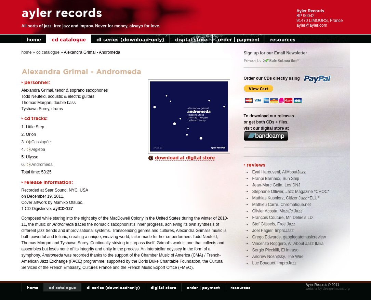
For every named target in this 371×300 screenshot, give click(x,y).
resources (282, 39)
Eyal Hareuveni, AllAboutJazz (279, 172)
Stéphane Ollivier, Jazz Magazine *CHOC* (290, 191)
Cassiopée (41, 142)
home (34, 39)
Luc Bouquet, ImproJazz (274, 263)
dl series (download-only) (130, 39)
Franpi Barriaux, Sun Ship (275, 178)
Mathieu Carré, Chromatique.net (281, 204)
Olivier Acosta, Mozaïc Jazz (277, 211)
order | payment (239, 39)
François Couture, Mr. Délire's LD (282, 217)
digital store (191, 39)
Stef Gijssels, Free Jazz (273, 224)
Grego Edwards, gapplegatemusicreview (289, 237)
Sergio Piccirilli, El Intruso (275, 250)
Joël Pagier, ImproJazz (273, 230)
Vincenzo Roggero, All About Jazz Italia (288, 243)
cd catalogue (69, 39)
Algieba (38, 149)
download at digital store (185, 157)
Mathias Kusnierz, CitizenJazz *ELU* (285, 198)
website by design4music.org (327, 288)
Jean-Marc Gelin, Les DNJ (276, 185)
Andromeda (42, 164)
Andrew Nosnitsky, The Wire (278, 256)
